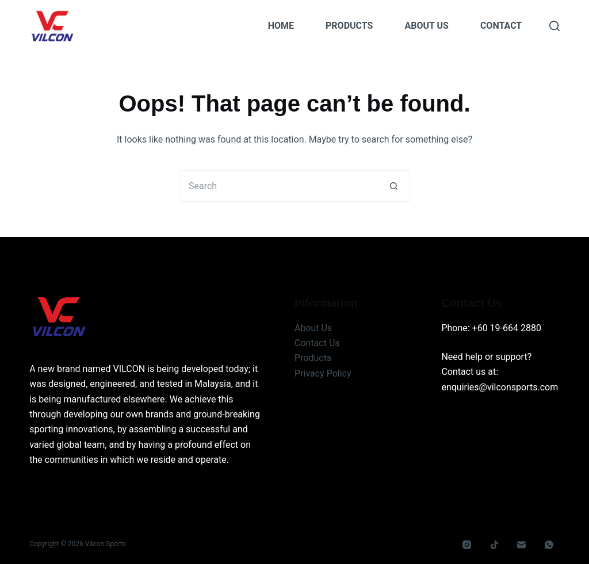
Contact (501, 25)
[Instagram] (467, 545)
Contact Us (317, 342)
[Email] (522, 545)
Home (281, 25)
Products (349, 25)
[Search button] (394, 186)
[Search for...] (278, 186)
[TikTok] (494, 545)
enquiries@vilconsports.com (499, 387)
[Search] (554, 26)
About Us (426, 25)
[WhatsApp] (549, 545)
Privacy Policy (322, 373)
